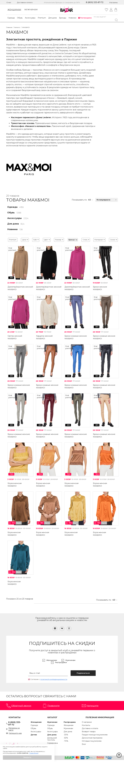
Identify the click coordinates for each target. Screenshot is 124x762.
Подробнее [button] (33, 753)
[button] (27, 757)
